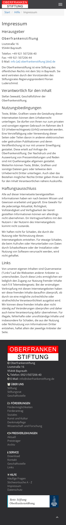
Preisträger (14, 440)
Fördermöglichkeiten (20, 407)
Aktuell (11, 437)
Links (10, 467)
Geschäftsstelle (16, 395)
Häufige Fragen (16, 478)
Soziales (12, 414)
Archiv (11, 444)
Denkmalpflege (16, 422)
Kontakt (12, 459)
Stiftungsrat (14, 391)
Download (13, 456)
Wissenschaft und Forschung (24, 426)
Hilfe (17, 12)
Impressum (14, 486)
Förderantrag (15, 410)
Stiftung (12, 388)
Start (7, 12)
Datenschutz (14, 489)
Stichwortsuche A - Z (19, 482)
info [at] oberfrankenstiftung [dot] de (33, 61)
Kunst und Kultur (17, 418)
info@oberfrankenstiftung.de (36, 378)
